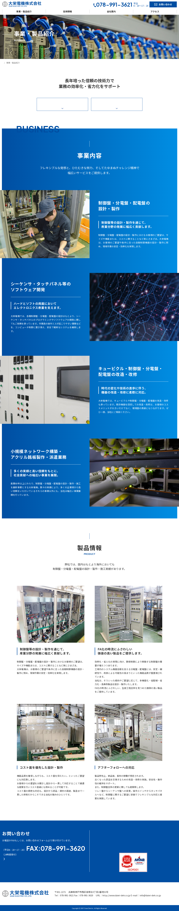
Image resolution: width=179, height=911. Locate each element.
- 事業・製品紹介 (103, 837)
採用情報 (67, 11)
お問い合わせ (163, 4)
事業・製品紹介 (24, 11)
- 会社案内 (127, 832)
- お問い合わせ (129, 842)
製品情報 (116, 104)
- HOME (99, 832)
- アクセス (127, 837)
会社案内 (111, 11)
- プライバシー (160, 831)
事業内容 (62, 104)
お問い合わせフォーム (28, 864)
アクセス (155, 11)
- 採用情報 (100, 842)
